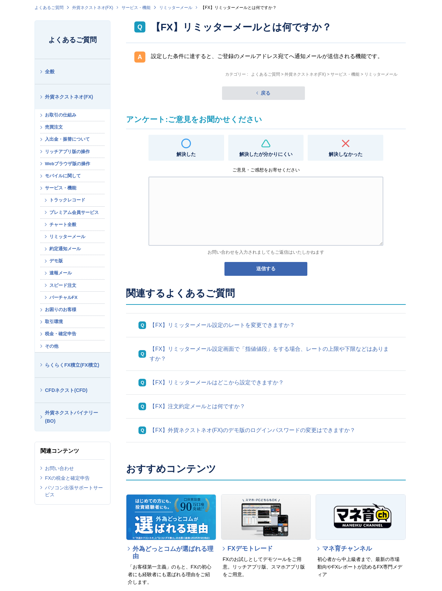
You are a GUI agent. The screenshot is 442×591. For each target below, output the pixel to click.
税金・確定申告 (60, 333)
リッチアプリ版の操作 (67, 151)
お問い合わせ (59, 468)
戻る (265, 93)
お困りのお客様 (60, 309)
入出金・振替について (67, 139)
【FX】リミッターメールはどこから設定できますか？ (217, 382)
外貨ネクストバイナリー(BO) (71, 417)
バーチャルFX (63, 297)
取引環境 (54, 321)
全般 (50, 71)
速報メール (60, 272)
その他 (51, 346)
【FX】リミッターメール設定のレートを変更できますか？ (222, 325)
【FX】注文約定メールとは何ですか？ (197, 406)
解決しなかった (346, 154)
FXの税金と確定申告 (67, 478)
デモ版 (56, 260)
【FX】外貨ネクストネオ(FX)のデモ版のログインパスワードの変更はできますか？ (252, 430)
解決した (186, 154)
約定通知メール (65, 248)
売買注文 (54, 127)
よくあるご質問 (49, 7)
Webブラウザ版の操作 (67, 163)
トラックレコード (67, 200)
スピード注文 (62, 285)
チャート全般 (62, 224)
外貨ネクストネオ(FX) (92, 7)
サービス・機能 (136, 7)
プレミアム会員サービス (74, 212)
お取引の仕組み (60, 115)
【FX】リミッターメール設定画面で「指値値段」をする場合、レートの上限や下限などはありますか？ (269, 354)
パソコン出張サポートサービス (74, 491)
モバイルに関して (63, 175)
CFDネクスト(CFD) (66, 390)
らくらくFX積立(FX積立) (72, 365)
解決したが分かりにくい (265, 154)
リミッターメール (175, 7)
